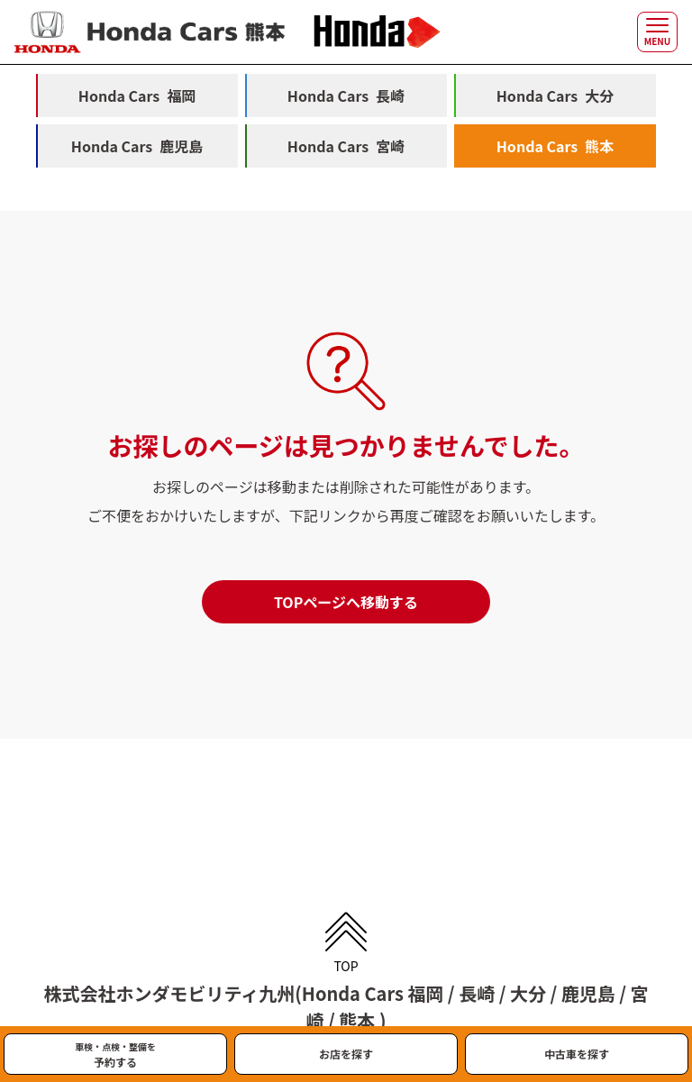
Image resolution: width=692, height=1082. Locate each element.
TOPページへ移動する (346, 602)
